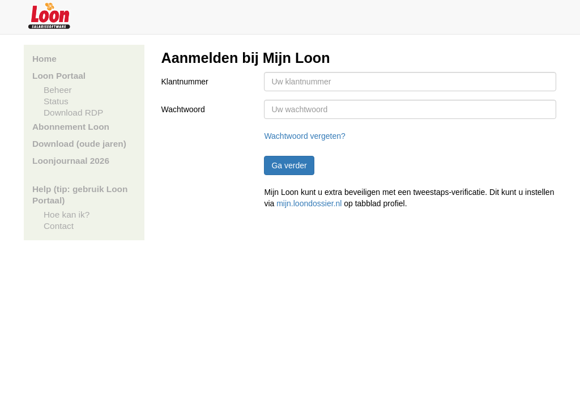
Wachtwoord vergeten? (304, 136)
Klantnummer (184, 81)
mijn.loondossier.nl (309, 203)
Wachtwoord (183, 109)
